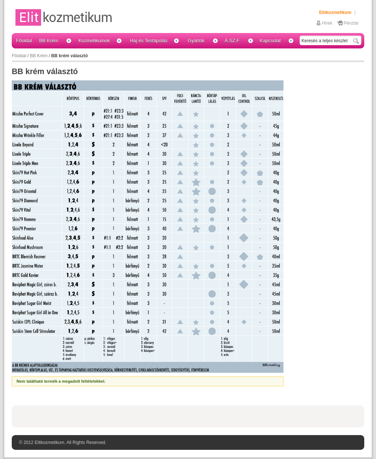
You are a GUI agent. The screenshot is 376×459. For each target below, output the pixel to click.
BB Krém (38, 55)
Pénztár (351, 23)
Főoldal (19, 55)
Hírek (327, 23)
